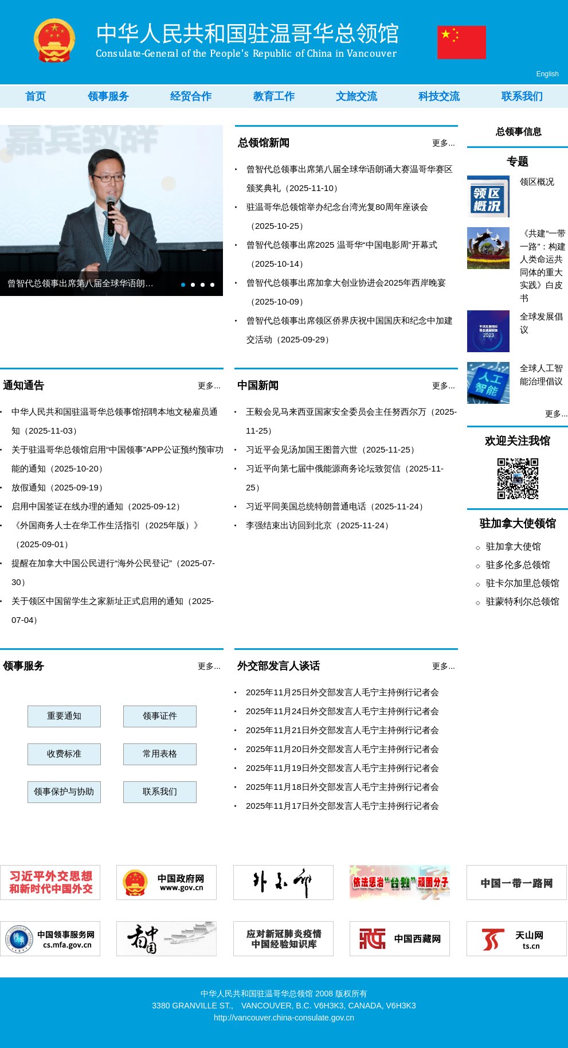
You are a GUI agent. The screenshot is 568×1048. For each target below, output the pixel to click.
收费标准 (64, 753)
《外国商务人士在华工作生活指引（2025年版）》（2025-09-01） (106, 534)
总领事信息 (519, 132)
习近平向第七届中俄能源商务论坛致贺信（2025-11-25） (345, 477)
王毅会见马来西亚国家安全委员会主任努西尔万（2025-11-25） (351, 421)
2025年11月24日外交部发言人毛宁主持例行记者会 (342, 711)
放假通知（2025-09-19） (59, 487)
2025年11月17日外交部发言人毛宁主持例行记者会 (342, 806)
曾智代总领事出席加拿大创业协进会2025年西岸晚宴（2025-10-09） (346, 292)
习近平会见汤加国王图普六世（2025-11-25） (332, 449)
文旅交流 (356, 96)
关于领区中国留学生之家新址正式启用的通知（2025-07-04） (112, 610)
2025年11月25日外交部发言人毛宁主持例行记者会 (342, 692)
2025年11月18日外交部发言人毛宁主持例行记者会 (342, 787)
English (547, 74)
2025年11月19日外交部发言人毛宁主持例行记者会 (342, 768)
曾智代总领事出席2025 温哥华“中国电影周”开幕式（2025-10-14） (341, 254)
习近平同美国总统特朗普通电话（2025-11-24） (337, 506)
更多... (443, 142)
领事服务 (108, 96)
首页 (35, 96)
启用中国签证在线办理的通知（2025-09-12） (98, 506)
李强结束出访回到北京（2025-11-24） (319, 525)
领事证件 (160, 715)
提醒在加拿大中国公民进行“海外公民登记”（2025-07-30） (113, 572)
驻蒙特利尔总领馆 (517, 601)
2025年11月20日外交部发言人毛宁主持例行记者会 (342, 749)
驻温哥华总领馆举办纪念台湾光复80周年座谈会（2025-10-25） (337, 216)
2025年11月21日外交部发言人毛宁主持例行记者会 (342, 730)
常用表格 (160, 753)
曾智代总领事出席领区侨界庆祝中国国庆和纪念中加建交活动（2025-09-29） (349, 329)
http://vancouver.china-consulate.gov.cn (284, 1017)
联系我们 (522, 96)
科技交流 (439, 96)
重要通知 (64, 715)
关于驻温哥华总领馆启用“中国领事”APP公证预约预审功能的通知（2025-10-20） (117, 459)
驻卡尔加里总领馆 (517, 583)
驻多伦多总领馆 (513, 565)
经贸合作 (190, 96)
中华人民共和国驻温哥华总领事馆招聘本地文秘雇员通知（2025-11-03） (114, 421)
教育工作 (274, 96)
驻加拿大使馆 (508, 546)
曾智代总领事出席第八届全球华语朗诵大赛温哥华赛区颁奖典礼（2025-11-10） (349, 178)
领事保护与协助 (64, 791)
